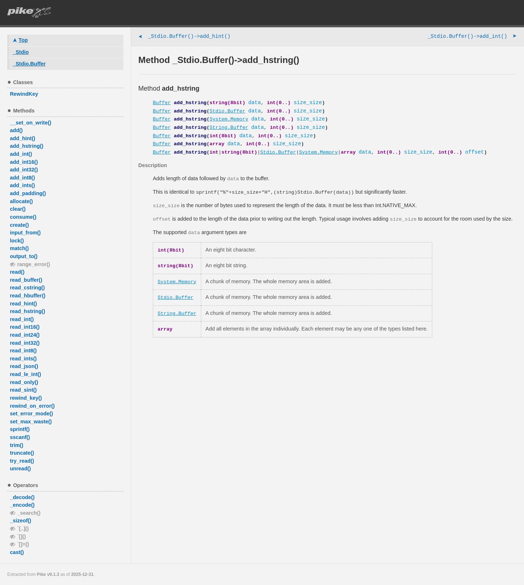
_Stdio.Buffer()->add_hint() (184, 37)
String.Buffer (229, 127)
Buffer (162, 102)
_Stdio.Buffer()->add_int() (472, 37)
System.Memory (229, 119)
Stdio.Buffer (227, 111)
